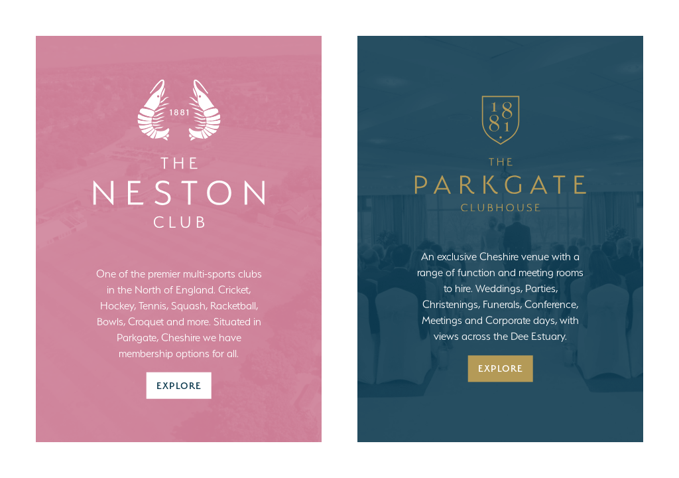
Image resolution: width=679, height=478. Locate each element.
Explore (179, 384)
